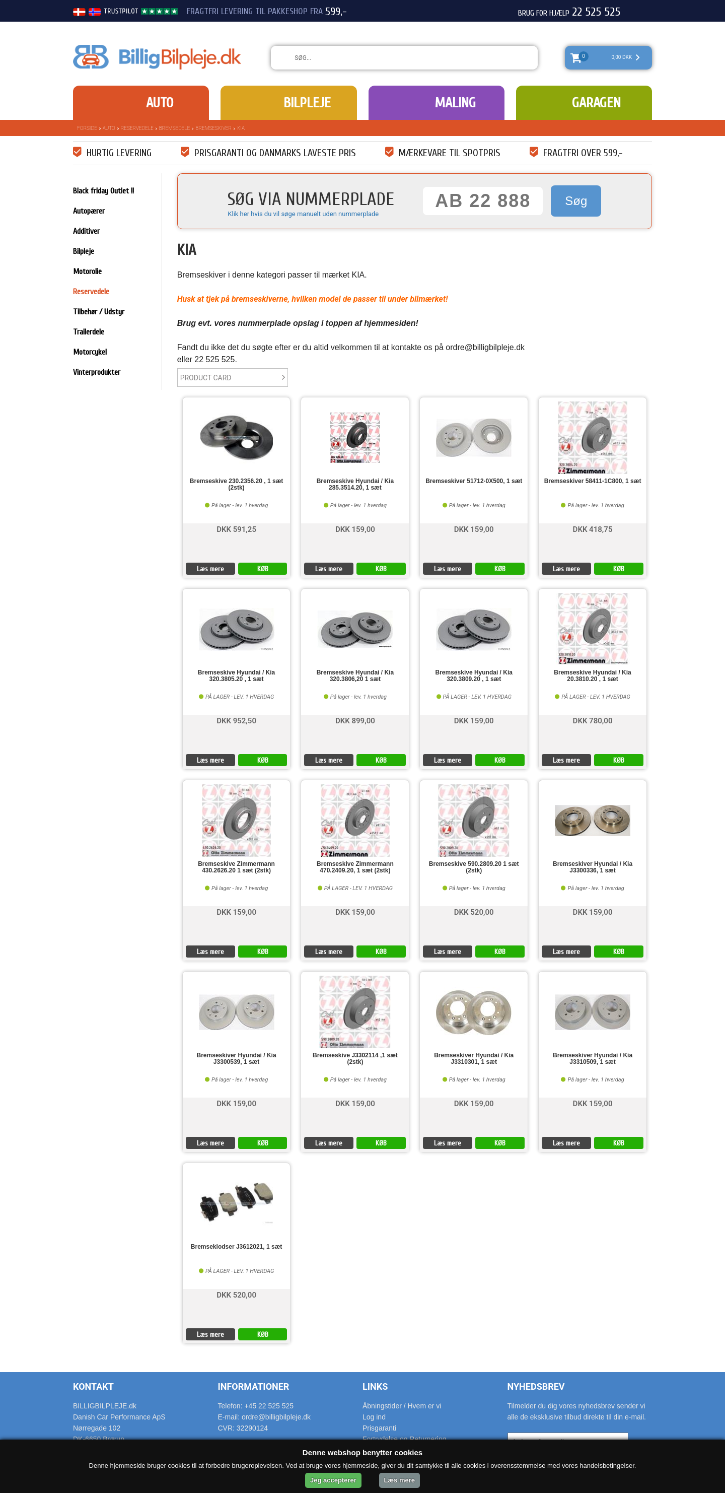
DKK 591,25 (236, 528)
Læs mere (210, 569)
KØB (262, 569)
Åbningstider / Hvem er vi (401, 1406)
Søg (576, 201)
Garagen (596, 103)
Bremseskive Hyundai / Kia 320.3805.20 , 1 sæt (236, 676)
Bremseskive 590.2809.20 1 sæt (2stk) (474, 867)
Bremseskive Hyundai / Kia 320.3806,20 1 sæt (355, 676)
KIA (241, 128)
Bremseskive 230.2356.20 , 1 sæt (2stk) (236, 484)
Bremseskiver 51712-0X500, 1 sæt (473, 481)
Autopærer (89, 211)
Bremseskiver (213, 128)
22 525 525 (596, 12)
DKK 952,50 (236, 720)
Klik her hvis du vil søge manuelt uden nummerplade (303, 214)
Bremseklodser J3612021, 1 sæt (236, 1247)
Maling (455, 103)
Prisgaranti (379, 1428)
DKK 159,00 (355, 528)
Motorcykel (90, 352)
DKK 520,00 (474, 911)
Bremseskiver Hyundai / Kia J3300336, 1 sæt (592, 867)
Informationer (253, 1386)
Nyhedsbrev (536, 1386)
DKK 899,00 (355, 720)
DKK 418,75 (593, 528)
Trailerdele (88, 331)
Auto (159, 103)
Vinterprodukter (96, 372)
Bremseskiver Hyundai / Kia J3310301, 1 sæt (474, 1058)
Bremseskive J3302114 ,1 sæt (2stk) (355, 1058)
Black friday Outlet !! (103, 190)
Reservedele (137, 128)
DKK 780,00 (593, 720)
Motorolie (87, 271)
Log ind (374, 1417)
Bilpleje (307, 103)
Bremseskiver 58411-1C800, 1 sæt (592, 481)
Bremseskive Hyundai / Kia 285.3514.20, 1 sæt (355, 484)
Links (375, 1386)
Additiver (86, 231)
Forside (87, 128)
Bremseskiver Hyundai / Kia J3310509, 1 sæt (592, 1058)
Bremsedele (174, 128)
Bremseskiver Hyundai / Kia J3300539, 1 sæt (236, 1058)
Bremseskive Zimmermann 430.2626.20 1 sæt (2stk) (236, 867)
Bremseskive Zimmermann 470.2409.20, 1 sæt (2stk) (355, 867)
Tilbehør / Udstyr (98, 311)
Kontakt (93, 1386)
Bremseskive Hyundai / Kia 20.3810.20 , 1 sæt (592, 676)
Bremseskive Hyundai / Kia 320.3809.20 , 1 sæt (474, 676)
